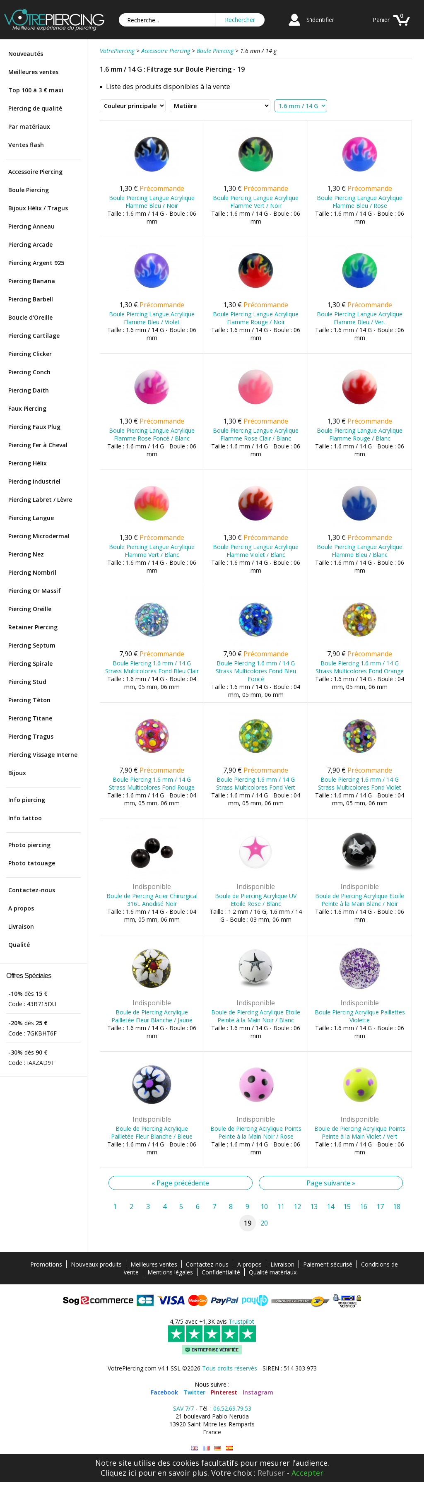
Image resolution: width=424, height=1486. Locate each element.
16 (363, 1206)
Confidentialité (221, 1272)
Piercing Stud (27, 682)
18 (396, 1206)
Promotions (46, 1264)
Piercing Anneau (31, 226)
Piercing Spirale (30, 663)
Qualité (19, 945)
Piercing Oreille (29, 609)
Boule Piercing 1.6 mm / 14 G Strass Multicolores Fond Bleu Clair (152, 667)
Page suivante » (330, 1182)
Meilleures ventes (33, 72)
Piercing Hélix (27, 463)
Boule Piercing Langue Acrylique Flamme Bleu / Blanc (359, 551)
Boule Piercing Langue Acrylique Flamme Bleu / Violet (152, 318)
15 (347, 1206)
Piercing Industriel (34, 481)
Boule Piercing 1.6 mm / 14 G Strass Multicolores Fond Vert (255, 783)
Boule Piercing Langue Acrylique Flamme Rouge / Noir (256, 318)
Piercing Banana (31, 281)
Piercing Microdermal (39, 536)
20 (264, 1223)
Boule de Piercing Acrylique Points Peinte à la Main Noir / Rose (255, 1132)
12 (297, 1206)
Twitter (194, 1392)
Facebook (164, 1392)
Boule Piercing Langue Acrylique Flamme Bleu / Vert (359, 318)
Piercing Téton (29, 700)
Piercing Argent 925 (36, 263)
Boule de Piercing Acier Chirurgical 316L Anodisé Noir (152, 900)
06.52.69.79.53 (232, 1408)
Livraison (21, 926)
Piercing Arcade (30, 244)
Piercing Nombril (32, 572)
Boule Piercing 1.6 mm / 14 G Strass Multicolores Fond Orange (360, 667)
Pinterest (224, 1392)
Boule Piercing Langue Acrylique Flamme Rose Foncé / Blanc (152, 434)
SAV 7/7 (183, 1408)
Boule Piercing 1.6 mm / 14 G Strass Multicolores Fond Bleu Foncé (256, 671)
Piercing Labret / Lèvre (40, 499)
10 (264, 1206)
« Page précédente (180, 1182)
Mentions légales (170, 1272)
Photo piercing (29, 845)
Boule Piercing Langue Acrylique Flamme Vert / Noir (256, 202)
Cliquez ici (118, 1473)
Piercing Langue (31, 518)
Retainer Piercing (33, 627)
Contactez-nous (31, 890)
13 (314, 1206)
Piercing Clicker (30, 354)
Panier (381, 20)
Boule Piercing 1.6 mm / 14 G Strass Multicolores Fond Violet (359, 783)
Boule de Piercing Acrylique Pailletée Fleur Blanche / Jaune (152, 1016)
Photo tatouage (31, 863)
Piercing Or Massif (34, 591)
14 (330, 1206)
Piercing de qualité (35, 108)
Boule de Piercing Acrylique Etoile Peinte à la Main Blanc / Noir (359, 900)
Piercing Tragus (30, 736)
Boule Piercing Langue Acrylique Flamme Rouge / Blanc (359, 434)
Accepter (307, 1473)
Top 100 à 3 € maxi (35, 90)
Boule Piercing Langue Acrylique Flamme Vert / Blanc (152, 551)
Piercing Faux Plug (34, 427)
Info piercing (26, 800)
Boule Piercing (28, 190)
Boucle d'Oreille (30, 317)
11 (280, 1206)
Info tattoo (25, 818)
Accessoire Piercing (35, 172)
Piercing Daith (28, 390)
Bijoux (17, 773)
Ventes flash (26, 145)
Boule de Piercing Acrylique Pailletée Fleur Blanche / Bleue (152, 1132)
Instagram (258, 1392)
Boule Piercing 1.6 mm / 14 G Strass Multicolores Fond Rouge (152, 783)
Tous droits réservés (229, 1368)
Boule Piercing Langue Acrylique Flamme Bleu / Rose (359, 202)
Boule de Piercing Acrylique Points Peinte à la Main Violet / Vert (359, 1132)
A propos (21, 908)
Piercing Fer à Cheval (37, 445)
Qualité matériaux (272, 1272)
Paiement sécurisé (327, 1264)
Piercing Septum (31, 645)
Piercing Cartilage (34, 336)
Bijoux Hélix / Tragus (38, 208)
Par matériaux (29, 126)
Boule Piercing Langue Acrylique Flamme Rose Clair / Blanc (256, 434)
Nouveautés (25, 54)
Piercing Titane (30, 718)
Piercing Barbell (30, 299)
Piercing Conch (29, 372)
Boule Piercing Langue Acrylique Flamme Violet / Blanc (256, 551)
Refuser (271, 1473)
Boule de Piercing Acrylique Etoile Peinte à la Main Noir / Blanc (255, 1016)
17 (380, 1206)
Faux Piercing (27, 408)
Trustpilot (241, 1321)
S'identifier (320, 20)
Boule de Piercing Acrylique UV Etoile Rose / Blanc (255, 900)
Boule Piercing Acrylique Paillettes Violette (360, 1016)
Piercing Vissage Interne (42, 755)
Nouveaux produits (96, 1264)
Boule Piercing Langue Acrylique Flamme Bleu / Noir (152, 202)
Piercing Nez (26, 554)
